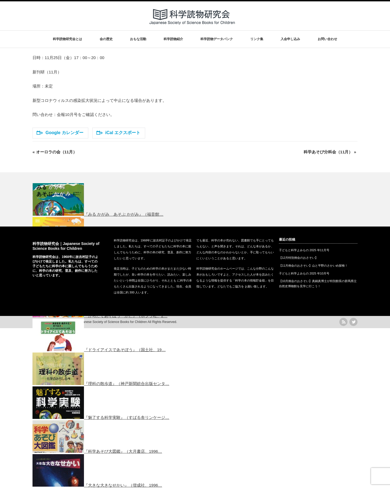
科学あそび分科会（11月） (330, 152)
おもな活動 (138, 39)
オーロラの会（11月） (54, 152)
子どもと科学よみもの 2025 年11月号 (304, 250)
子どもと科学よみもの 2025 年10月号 (304, 273)
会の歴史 (106, 39)
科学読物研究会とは (67, 39)
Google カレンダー (60, 132)
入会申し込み (290, 39)
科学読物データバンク (216, 39)
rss (343, 322)
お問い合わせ (327, 39)
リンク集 (256, 39)
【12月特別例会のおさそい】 (298, 257)
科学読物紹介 (173, 39)
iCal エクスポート (118, 132)
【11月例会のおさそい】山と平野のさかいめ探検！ (313, 265)
